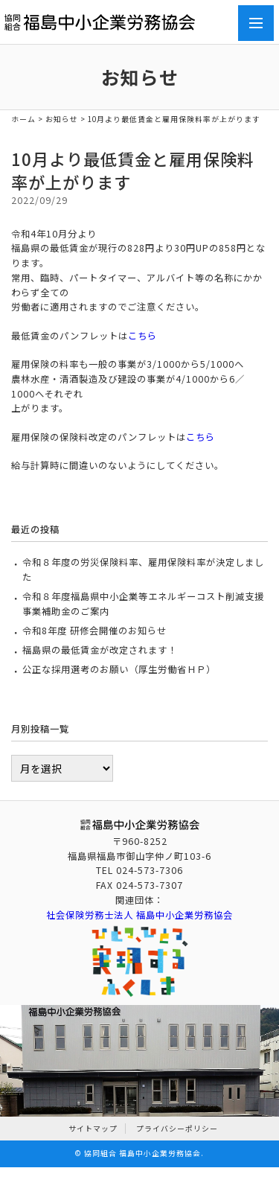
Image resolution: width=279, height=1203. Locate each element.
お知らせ (61, 119)
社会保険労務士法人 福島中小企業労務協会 (139, 915)
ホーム (23, 119)
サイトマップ (93, 1128)
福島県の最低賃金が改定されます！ (99, 650)
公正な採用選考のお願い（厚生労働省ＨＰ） (119, 669)
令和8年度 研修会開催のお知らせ (94, 630)
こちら (142, 335)
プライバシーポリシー (177, 1128)
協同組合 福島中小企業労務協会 (142, 1153)
